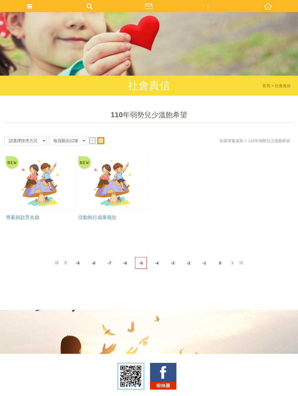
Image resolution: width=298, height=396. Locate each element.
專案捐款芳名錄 (23, 217)
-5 (141, 263)
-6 (125, 263)
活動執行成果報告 (97, 217)
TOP (147, 389)
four (100, 140)
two (92, 140)
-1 (204, 263)
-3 (172, 263)
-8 (93, 263)
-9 (77, 263)
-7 (109, 263)
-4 (157, 263)
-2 (188, 263)
